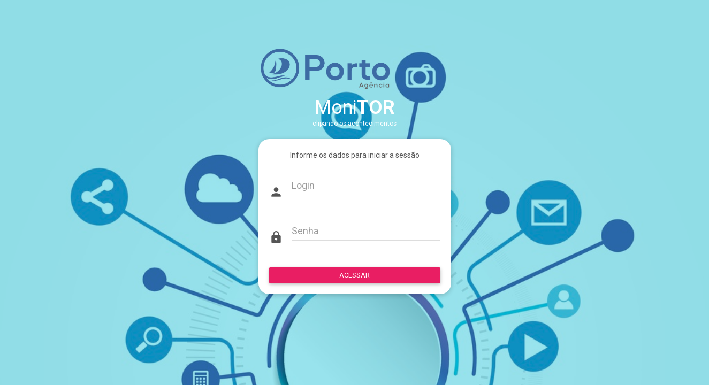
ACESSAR (354, 275)
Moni (355, 107)
